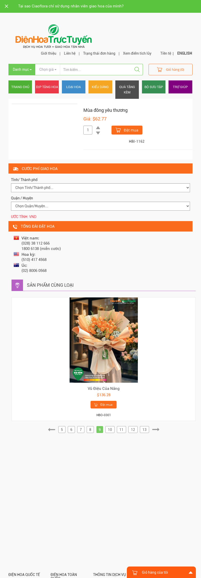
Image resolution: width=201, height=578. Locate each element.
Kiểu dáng (100, 87)
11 (121, 430)
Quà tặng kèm (127, 89)
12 (133, 430)
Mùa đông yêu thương (105, 110)
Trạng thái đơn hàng (99, 53)
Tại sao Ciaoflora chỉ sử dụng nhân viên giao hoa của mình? (71, 6)
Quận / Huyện (22, 198)
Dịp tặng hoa (47, 87)
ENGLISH (184, 53)
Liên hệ (69, 53)
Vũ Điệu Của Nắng (104, 388)
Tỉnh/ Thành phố (24, 180)
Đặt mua (127, 130)
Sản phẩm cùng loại (50, 285)
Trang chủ (20, 87)
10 (110, 430)
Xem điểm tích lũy (137, 53)
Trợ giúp (180, 87)
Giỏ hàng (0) (170, 69)
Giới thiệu (48, 53)
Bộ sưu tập (153, 87)
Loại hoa (73, 87)
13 (144, 430)
